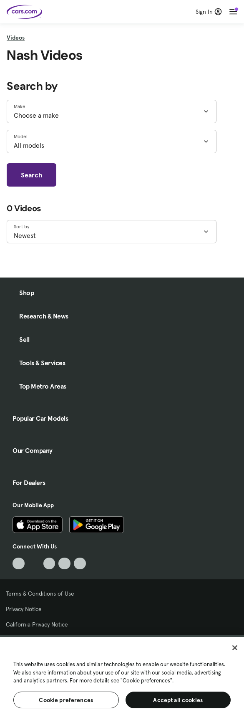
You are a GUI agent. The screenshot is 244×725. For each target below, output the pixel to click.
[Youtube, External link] (49, 564)
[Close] (235, 648)
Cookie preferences (66, 700)
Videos (16, 37)
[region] (122, 680)
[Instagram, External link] (64, 564)
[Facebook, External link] (34, 564)
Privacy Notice (24, 609)
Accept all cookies (178, 700)
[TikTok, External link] (19, 564)
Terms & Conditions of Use (40, 593)
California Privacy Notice (37, 624)
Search (31, 175)
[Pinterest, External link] (80, 564)
